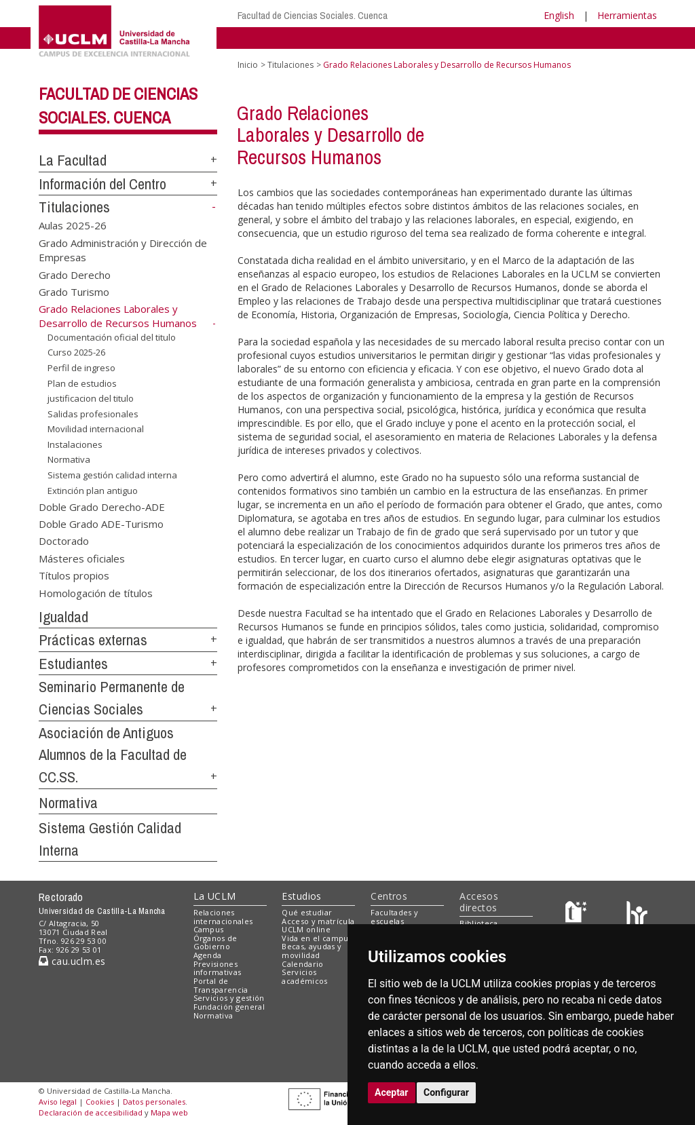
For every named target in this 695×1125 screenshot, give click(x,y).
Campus (208, 929)
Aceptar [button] (392, 1092)
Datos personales (154, 1102)
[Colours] (637, 915)
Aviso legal (58, 1102)
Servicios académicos (304, 976)
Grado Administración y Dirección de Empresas (123, 249)
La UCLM (214, 896)
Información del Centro (102, 184)
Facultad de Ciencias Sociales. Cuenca (313, 15)
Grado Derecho (75, 274)
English (559, 15)
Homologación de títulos (96, 592)
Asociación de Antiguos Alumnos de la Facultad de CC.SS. (113, 755)
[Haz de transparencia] (577, 915)
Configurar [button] (446, 1092)
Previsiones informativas (217, 968)
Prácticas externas (93, 640)
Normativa (69, 459)
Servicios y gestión (229, 998)
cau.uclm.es (72, 961)
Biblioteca (478, 923)
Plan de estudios (82, 383)
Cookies (100, 1102)
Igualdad (63, 617)
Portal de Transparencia (220, 985)
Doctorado (64, 541)
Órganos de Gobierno (215, 942)
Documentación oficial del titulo (112, 337)
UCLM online (306, 929)
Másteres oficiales (82, 558)
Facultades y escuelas (394, 916)
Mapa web (169, 1112)
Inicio (248, 65)
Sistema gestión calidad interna (112, 475)
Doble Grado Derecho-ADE (102, 506)
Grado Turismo (74, 292)
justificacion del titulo (91, 398)
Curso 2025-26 (76, 352)
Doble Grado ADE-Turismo (101, 523)
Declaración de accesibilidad (91, 1112)
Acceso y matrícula (318, 921)
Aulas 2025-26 (73, 225)
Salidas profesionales (93, 414)
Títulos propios (74, 575)
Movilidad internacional (96, 429)
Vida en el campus (317, 938)
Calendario (302, 964)
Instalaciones (75, 444)
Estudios (301, 896)
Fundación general (229, 1007)
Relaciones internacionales (223, 916)
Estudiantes (73, 663)
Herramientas (627, 15)
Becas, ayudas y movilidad (311, 950)
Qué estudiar (307, 912)
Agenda (207, 955)
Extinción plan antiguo (93, 490)
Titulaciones (74, 207)
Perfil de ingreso (81, 368)
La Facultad (73, 160)
